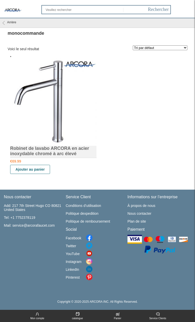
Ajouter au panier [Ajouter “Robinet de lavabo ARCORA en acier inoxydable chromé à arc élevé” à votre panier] (30, 169)
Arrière (9, 23)
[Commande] (160, 47)
